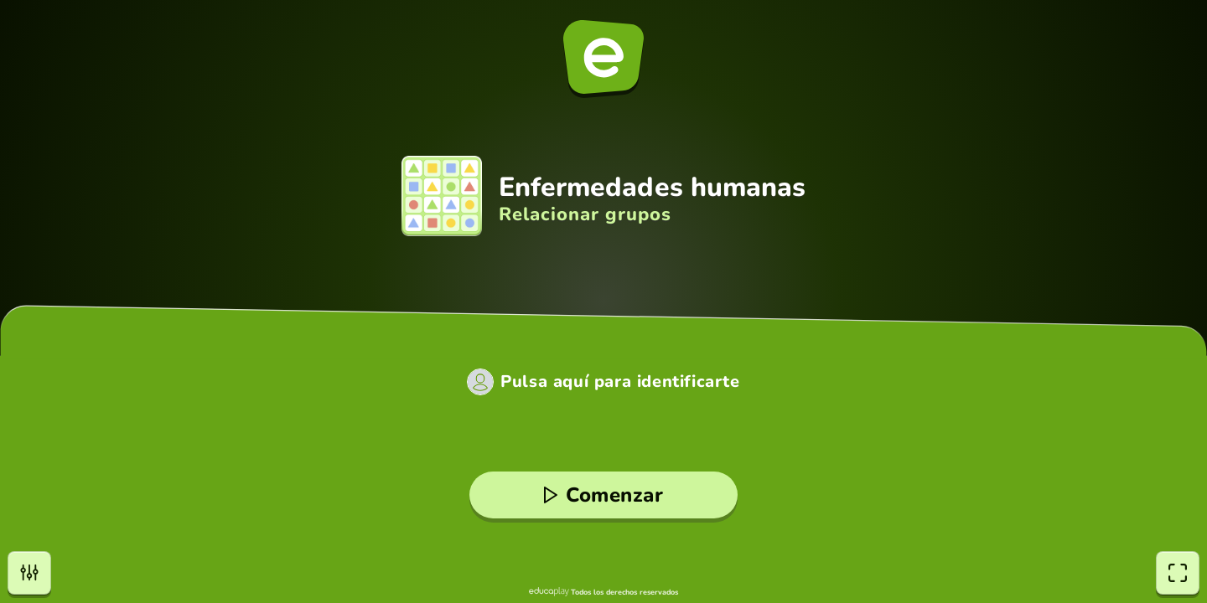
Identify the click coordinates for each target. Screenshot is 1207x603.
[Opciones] (29, 573)
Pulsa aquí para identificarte (619, 382)
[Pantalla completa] (1177, 573)
